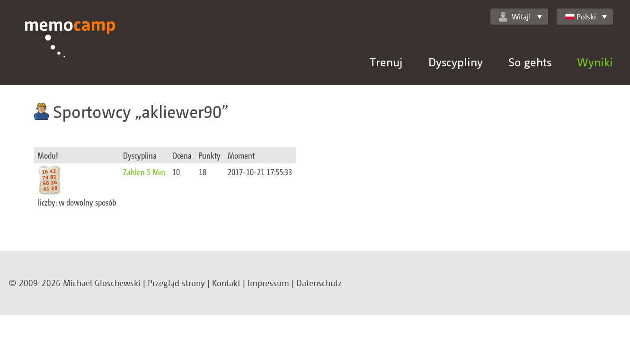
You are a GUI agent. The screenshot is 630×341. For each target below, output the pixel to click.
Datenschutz (319, 283)
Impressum (268, 283)
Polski (580, 16)
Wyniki (595, 61)
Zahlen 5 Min (144, 171)
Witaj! (515, 17)
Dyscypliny (455, 61)
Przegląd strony (176, 283)
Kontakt (226, 283)
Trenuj (386, 61)
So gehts (529, 61)
